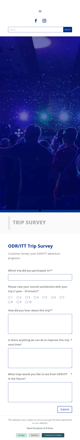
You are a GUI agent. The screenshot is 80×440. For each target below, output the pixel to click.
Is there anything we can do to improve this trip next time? (38, 342)
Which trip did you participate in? (29, 270)
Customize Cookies (53, 435)
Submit (64, 409)
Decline (34, 435)
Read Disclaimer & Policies (40, 428)
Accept (21, 435)
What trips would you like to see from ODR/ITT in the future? (37, 376)
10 (28, 302)
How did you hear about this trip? (29, 310)
